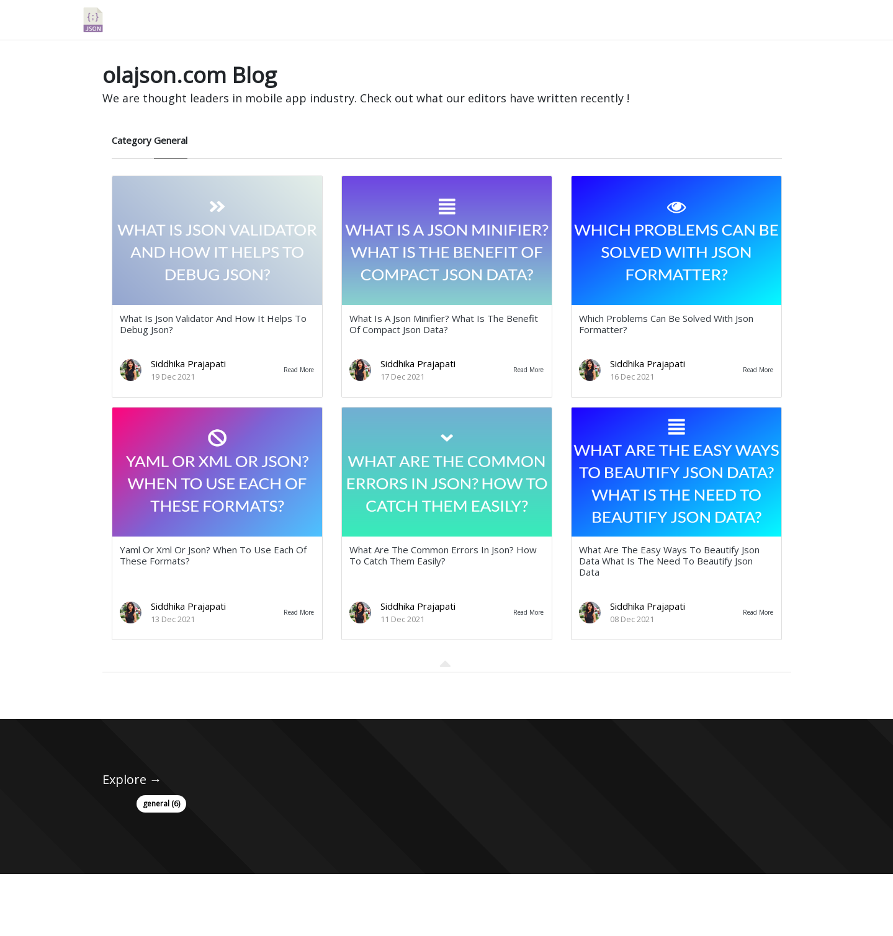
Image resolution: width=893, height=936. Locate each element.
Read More (299, 369)
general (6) (161, 803)
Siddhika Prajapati (188, 363)
